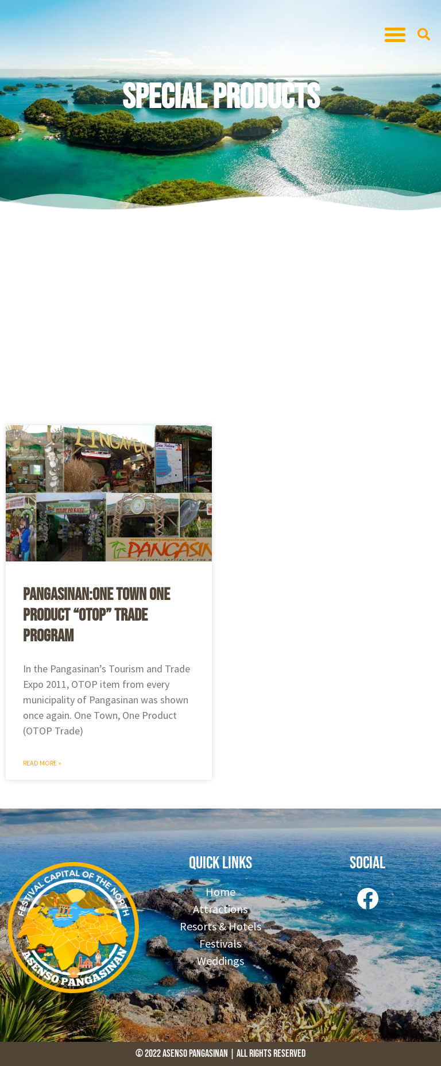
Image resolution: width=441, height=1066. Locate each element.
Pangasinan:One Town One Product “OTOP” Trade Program (96, 615)
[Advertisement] (220, 316)
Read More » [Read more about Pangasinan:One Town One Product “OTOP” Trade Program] (42, 763)
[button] (395, 34)
